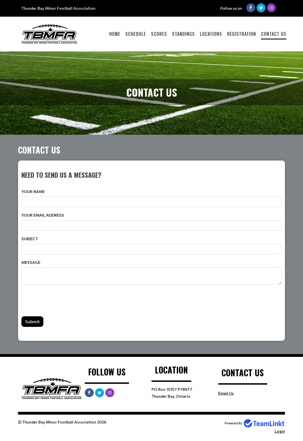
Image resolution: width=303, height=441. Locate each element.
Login (280, 431)
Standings (183, 34)
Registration (241, 34)
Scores (159, 34)
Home (114, 34)
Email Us (226, 393)
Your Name (33, 191)
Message (30, 262)
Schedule (135, 34)
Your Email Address (42, 215)
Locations (211, 34)
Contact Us (273, 34)
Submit (32, 321)
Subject (29, 238)
